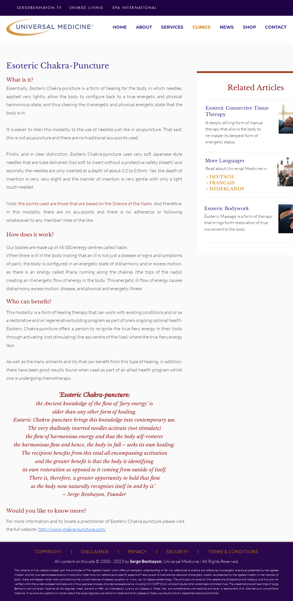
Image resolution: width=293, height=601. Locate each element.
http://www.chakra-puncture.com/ (72, 529)
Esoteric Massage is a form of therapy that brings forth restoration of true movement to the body (238, 222)
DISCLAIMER (94, 551)
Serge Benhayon (146, 561)
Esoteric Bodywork (226, 208)
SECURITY (177, 551)
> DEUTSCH (220, 176)
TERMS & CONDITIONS (233, 551)
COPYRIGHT (48, 551)
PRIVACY (137, 551)
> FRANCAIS (220, 182)
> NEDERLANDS (225, 188)
